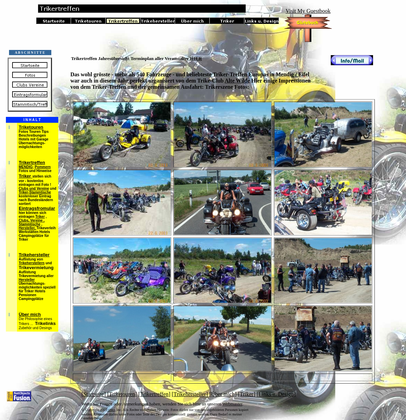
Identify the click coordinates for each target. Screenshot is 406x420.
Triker (246, 394)
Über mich (223, 394)
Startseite (93, 394)
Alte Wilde (237, 81)
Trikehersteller (190, 394)
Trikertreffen (154, 394)
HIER (196, 58)
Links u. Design (276, 394)
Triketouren (122, 394)
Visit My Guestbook (308, 11)
